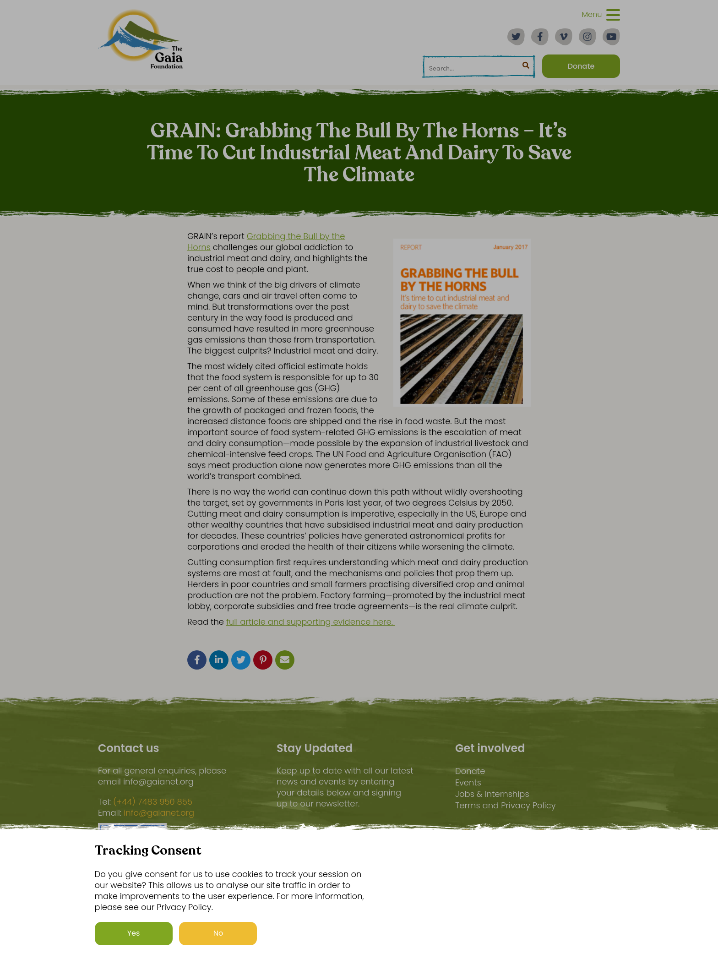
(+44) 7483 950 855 (152, 801)
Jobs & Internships (492, 794)
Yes (133, 933)
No (218, 933)
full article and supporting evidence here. (310, 621)
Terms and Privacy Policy (505, 805)
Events (468, 782)
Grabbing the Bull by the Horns (266, 241)
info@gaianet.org (159, 812)
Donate (470, 771)
